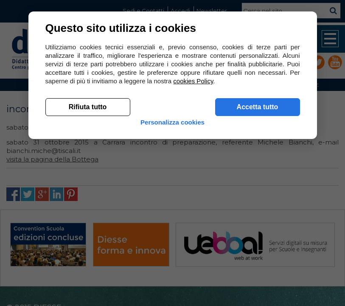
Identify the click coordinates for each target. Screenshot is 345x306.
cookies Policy (193, 81)
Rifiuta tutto (88, 106)
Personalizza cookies (172, 122)
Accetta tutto (257, 106)
